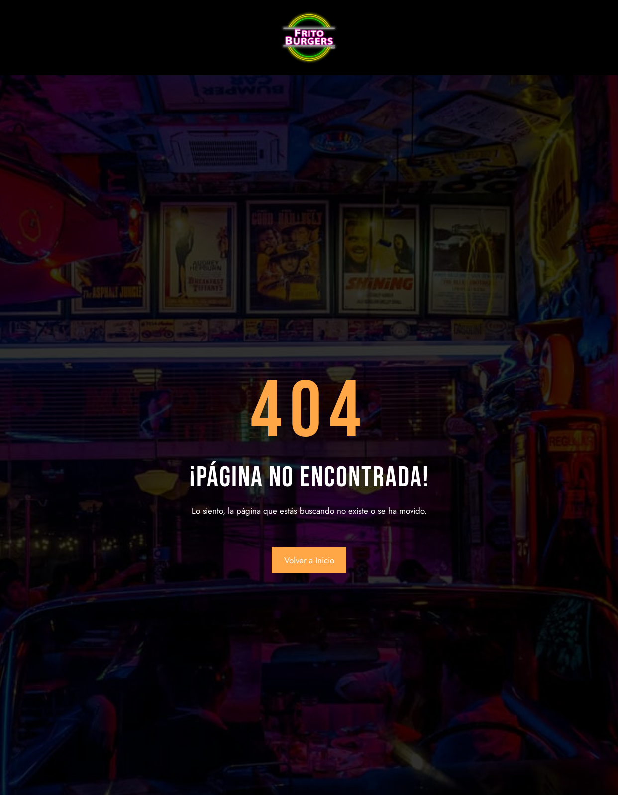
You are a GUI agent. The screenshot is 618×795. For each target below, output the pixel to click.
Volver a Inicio (309, 560)
